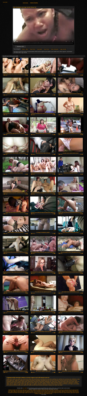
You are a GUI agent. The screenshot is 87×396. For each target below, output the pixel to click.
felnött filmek (41, 381)
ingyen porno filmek (70, 381)
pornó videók (9, 385)
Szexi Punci (46, 49)
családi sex (17, 380)
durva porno (56, 380)
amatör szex (25, 379)
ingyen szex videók (38, 382)
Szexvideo (46, 391)
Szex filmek (47, 390)
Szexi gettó (39, 49)
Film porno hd (56, 389)
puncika (40, 385)
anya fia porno (37, 379)
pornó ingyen (70, 383)
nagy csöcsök (63, 49)
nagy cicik (16, 383)
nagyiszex (39, 383)
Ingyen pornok (72, 392)
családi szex (22, 380)
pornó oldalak (76, 383)
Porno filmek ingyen (21, 392)
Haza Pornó (32, 49)
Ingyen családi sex (13, 391)
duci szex (52, 380)
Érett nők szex (69, 389)
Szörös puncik (30, 389)
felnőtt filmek (30, 381)
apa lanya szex (68, 379)
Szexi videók (5, 2)
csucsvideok (32, 380)
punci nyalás (29, 385)
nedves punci (54, 383)
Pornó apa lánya (40, 392)
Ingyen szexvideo (67, 392)
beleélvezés (74, 379)
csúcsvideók (37, 380)
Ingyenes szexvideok (57, 391)
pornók (19, 385)
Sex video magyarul (26, 390)
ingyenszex (65, 382)
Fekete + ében (25, 49)
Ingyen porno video (28, 392)
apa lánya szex (62, 379)
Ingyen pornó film (75, 389)
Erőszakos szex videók (40, 390)
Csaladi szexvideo (47, 392)
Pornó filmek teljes (19, 389)
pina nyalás (59, 383)
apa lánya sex (55, 379)
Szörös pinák (43, 389)
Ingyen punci (25, 389)
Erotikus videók (50, 391)
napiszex (49, 383)
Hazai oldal (25, 2)
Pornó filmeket (14, 392)
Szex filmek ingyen (58, 390)
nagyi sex (31, 383)
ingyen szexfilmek (46, 382)
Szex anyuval (20, 390)
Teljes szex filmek (76, 391)
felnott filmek (36, 381)
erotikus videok (14, 381)
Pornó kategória (34, 2)
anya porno (49, 379)
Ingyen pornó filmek (65, 390)
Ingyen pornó (56, 392)
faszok (26, 381)
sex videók (55, 385)
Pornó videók (51, 389)
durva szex (66, 380)
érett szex (75, 380)
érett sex (71, 380)
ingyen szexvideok (54, 382)
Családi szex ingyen (11, 389)
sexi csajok (60, 385)
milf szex (11, 383)
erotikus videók (21, 381)
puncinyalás (45, 385)
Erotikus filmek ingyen (21, 391)
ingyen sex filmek (10, 382)
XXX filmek (10, 392)
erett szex (52, 392)
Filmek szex (61, 392)
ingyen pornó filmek (62, 381)
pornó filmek (64, 383)
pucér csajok (23, 385)
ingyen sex (77, 381)
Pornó (42, 391)
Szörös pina (64, 391)
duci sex (47, 380)
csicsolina (27, 380)
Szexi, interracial (54, 49)
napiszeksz (44, 383)
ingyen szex (23, 382)
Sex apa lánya (34, 392)
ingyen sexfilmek (17, 382)
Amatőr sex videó (49, 393)
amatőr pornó (9, 379)
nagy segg (26, 383)
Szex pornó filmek (69, 391)
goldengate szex (48, 381)
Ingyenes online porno (29, 391)
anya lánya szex (43, 379)
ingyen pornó (54, 381)
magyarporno (71, 382)
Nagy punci (15, 390)
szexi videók (25, 388)
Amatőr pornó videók (63, 389)
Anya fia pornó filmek (37, 391)
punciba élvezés (35, 385)
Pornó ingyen (10, 390)
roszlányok (50, 385)
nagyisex (35, 383)
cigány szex (11, 380)
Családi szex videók (42, 393)
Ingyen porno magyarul (37, 389)
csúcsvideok (43, 380)
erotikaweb (9, 381)
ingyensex (61, 382)
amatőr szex (20, 379)
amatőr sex (14, 379)
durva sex (62, 380)
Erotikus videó (71, 390)
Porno (47, 389)
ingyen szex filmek (30, 382)
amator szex (30, 379)
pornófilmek (14, 385)
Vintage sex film (33, 390)
